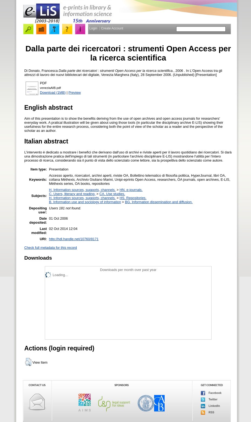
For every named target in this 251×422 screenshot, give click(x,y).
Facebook (211, 393)
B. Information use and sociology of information (85, 202)
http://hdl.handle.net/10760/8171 (74, 239)
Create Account (112, 28)
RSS (207, 412)
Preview (75, 93)
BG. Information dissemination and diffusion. (159, 202)
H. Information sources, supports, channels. (82, 190)
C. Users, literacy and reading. (72, 194)
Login (93, 28)
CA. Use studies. (112, 194)
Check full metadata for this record (50, 248)
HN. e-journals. (131, 190)
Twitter (209, 399)
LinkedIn (210, 406)
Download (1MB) (53, 93)
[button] (28, 362)
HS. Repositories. (133, 198)
